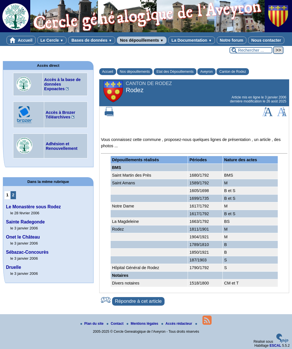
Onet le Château (23, 237)
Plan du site (92, 324)
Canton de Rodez (232, 72)
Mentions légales (143, 324)
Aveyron (206, 72)
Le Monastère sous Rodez (33, 206)
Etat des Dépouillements (175, 72)
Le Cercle (52, 40)
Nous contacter (266, 40)
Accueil (21, 40)
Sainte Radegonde (25, 221)
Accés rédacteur (177, 324)
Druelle (13, 267)
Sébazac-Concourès (27, 252)
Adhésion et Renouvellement (61, 146)
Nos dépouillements (142, 40)
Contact (115, 324)
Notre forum (231, 40)
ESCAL (275, 346)
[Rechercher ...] (251, 50)
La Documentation (191, 40)
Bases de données (91, 40)
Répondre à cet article (138, 301)
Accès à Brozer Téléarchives (60, 114)
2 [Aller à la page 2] (13, 195)
